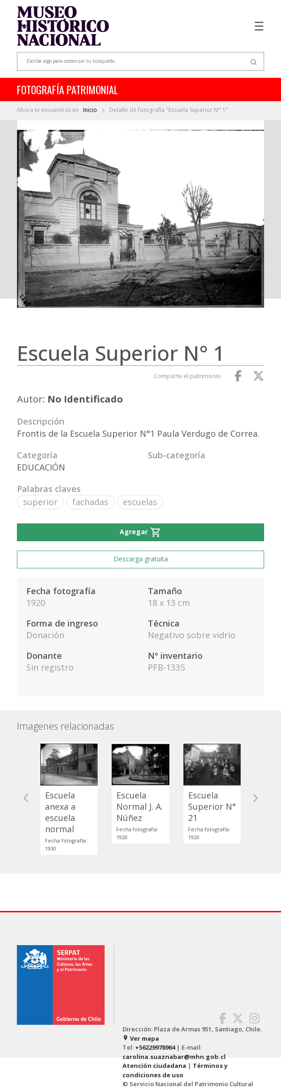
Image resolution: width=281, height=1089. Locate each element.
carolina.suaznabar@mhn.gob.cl (174, 1056)
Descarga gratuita (141, 558)
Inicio (91, 110)
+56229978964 (155, 1047)
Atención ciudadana (154, 1065)
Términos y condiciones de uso (175, 1070)
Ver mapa (140, 1038)
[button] (26, 798)
